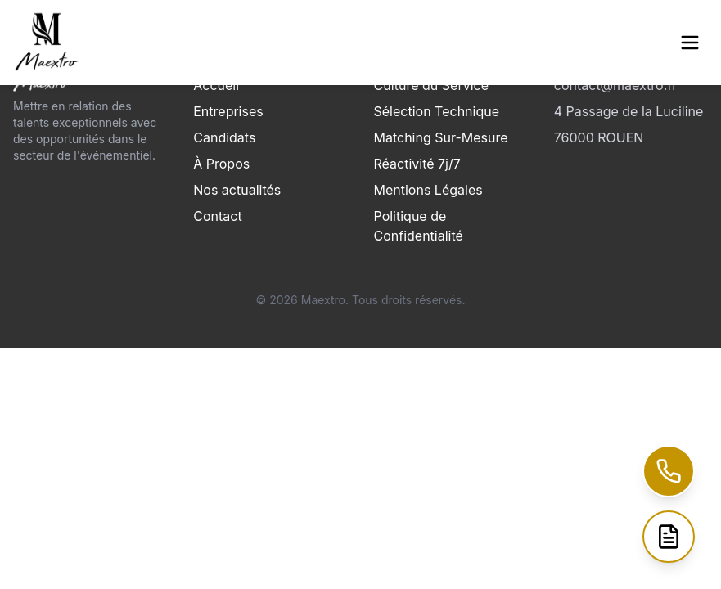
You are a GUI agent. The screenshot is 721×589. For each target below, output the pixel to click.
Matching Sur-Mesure (441, 137)
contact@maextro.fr (615, 85)
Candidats (224, 137)
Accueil (216, 85)
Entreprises (228, 111)
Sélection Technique (437, 111)
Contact (217, 216)
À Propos (221, 163)
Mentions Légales (428, 190)
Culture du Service (431, 85)
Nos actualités (237, 190)
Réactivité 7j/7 (417, 163)
